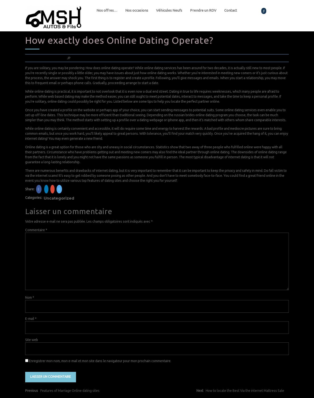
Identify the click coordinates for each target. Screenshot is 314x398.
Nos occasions (136, 10)
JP (69, 58)
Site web (31, 340)
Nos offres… (106, 10)
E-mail (31, 319)
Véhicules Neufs (169, 10)
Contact (230, 10)
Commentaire (36, 230)
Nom (29, 297)
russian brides (184, 115)
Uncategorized (59, 198)
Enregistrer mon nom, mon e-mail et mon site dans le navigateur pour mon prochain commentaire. (100, 361)
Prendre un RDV (203, 10)
